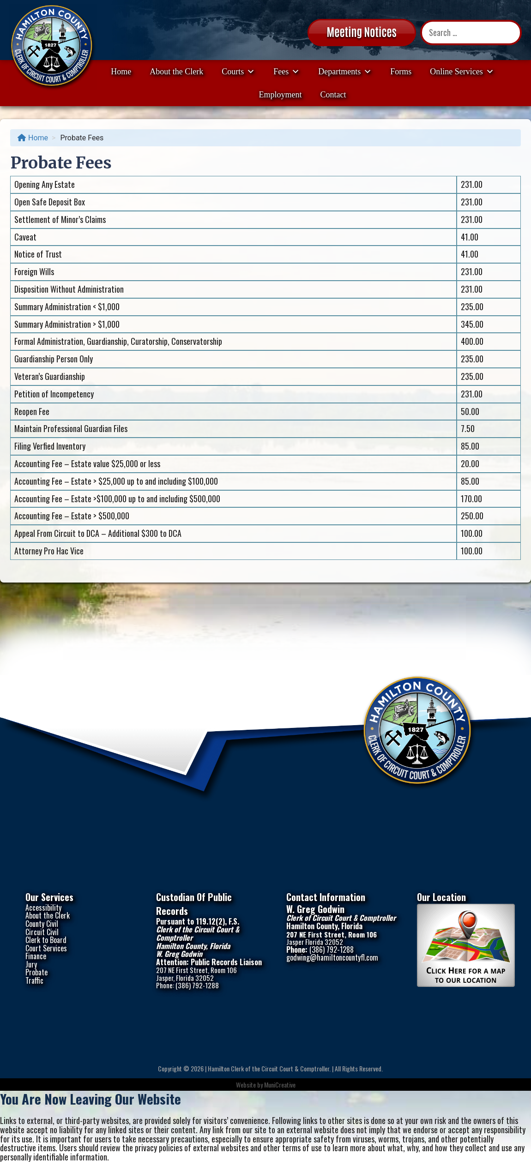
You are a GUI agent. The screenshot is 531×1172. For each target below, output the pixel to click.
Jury (31, 964)
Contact (333, 94)
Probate (36, 972)
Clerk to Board (45, 939)
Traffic (34, 980)
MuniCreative (280, 1084)
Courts (238, 71)
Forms (400, 71)
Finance (35, 956)
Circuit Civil (42, 932)
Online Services (462, 71)
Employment (280, 94)
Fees (286, 71)
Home (121, 71)
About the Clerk (176, 71)
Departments (345, 71)
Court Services (46, 948)
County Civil (41, 923)
